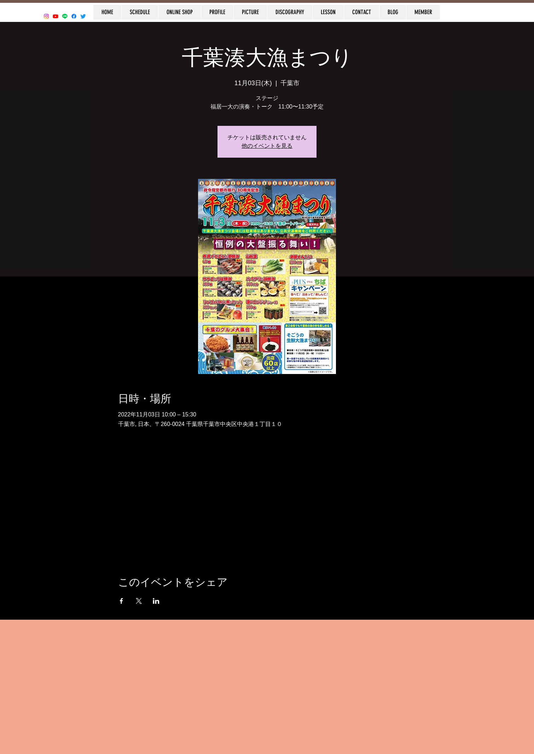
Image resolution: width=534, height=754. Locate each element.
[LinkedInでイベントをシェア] (156, 601)
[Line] (65, 16)
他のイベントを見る (267, 146)
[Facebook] (74, 16)
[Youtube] (55, 16)
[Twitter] (83, 16)
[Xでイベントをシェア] (138, 601)
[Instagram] (46, 16)
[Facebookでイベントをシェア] (121, 601)
